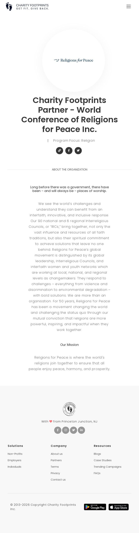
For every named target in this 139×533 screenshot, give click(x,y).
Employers (14, 460)
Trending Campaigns (107, 467)
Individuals (14, 467)
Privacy (55, 473)
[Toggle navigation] (128, 6)
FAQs (97, 473)
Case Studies (103, 460)
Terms (55, 467)
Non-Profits (15, 454)
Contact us (58, 479)
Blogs (97, 454)
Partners (56, 460)
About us (57, 454)
